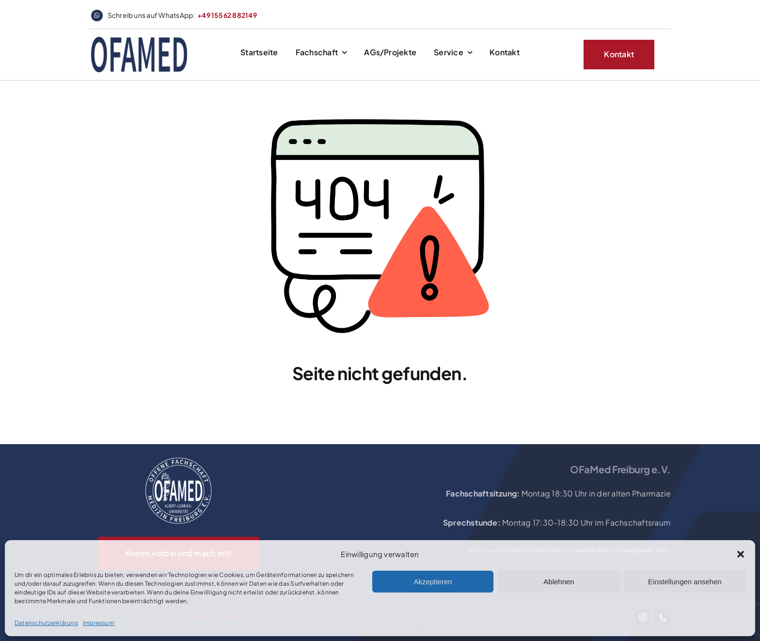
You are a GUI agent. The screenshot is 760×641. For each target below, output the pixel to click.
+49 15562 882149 (227, 15)
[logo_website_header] (139, 40)
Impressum (98, 622)
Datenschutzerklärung (46, 622)
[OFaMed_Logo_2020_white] (178, 458)
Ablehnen (558, 581)
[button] (740, 554)
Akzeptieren (432, 581)
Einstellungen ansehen (685, 581)
